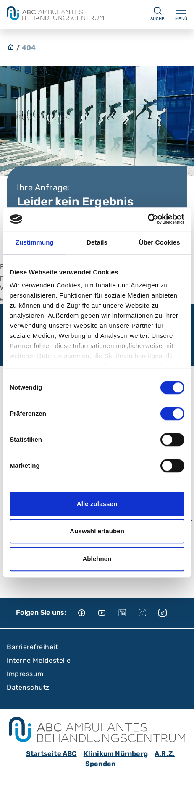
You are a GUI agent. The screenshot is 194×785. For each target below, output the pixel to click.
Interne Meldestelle (39, 660)
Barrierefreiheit (32, 647)
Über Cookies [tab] (159, 242)
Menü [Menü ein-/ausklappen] (181, 13)
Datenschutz (28, 687)
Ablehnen (96, 558)
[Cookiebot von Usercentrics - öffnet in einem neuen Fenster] (147, 218)
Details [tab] (97, 242)
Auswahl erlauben (97, 531)
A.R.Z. (165, 754)
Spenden (100, 764)
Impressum (25, 674)
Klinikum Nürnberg (116, 754)
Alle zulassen (97, 503)
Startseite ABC (51, 754)
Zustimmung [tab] (35, 242)
